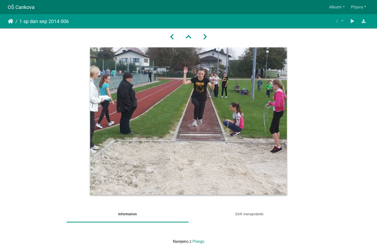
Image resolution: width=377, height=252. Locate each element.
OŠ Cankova (21, 7)
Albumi (335, 7)
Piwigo (198, 241)
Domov (10, 21)
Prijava (357, 7)
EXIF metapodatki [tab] (249, 214)
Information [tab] (127, 214)
